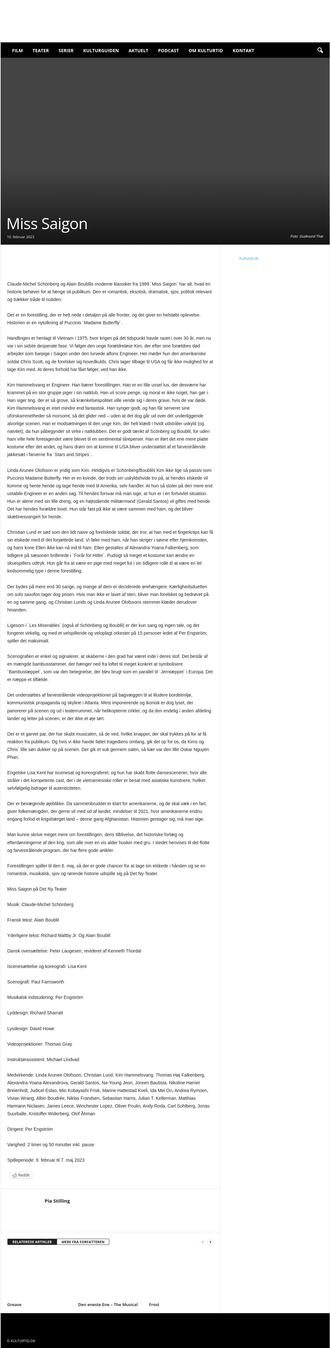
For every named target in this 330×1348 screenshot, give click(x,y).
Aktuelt (139, 50)
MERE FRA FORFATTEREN (83, 1241)
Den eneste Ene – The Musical (108, 1304)
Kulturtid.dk (249, 258)
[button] (320, 51)
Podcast (168, 50)
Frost (154, 1304)
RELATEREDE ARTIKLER (32, 1241)
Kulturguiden (101, 50)
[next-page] (210, 1242)
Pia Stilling (57, 1200)
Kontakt (243, 50)
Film (17, 50)
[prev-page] (202, 1242)
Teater (41, 50)
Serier (66, 50)
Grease (14, 1304)
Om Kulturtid (206, 50)
